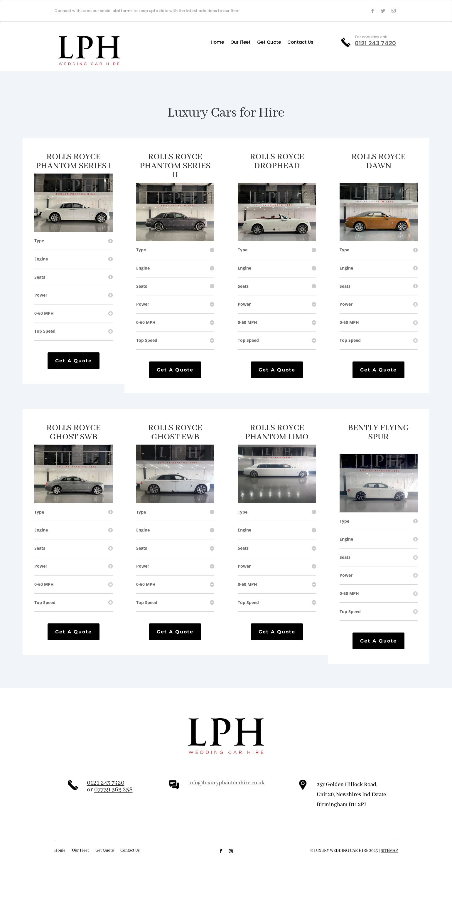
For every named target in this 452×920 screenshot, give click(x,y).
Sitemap (389, 850)
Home (217, 42)
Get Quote (269, 42)
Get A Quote (73, 361)
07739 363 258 (113, 790)
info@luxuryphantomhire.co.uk (226, 782)
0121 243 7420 (375, 43)
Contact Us (300, 42)
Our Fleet (240, 42)
